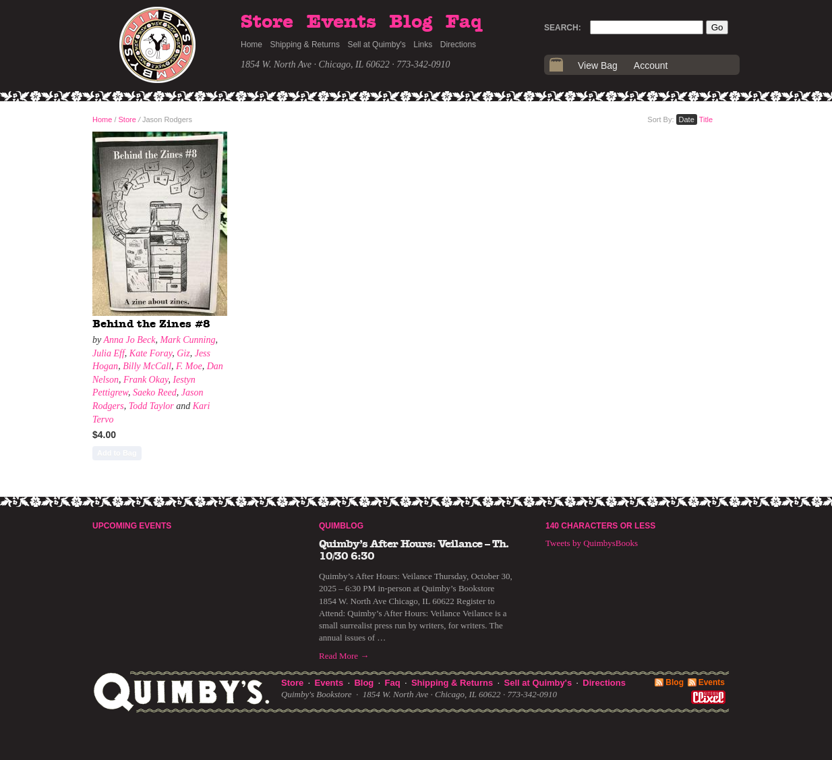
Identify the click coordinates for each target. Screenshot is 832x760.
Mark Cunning (187, 340)
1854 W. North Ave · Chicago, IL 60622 (315, 64)
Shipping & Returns (305, 44)
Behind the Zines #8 (151, 324)
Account (651, 65)
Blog (410, 22)
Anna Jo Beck (129, 340)
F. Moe (189, 366)
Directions (458, 44)
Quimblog (341, 526)
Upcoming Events (131, 526)
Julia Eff (108, 353)
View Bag (598, 65)
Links (422, 44)
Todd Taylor (151, 406)
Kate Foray (150, 353)
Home (251, 44)
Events (341, 22)
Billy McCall (147, 366)
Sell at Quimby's (376, 44)
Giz (183, 353)
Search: (562, 27)
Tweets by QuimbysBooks (591, 543)
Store (267, 22)
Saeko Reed (155, 392)
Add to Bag (117, 453)
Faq (464, 22)
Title (706, 119)
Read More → (344, 656)
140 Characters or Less (600, 526)
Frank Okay (145, 380)
